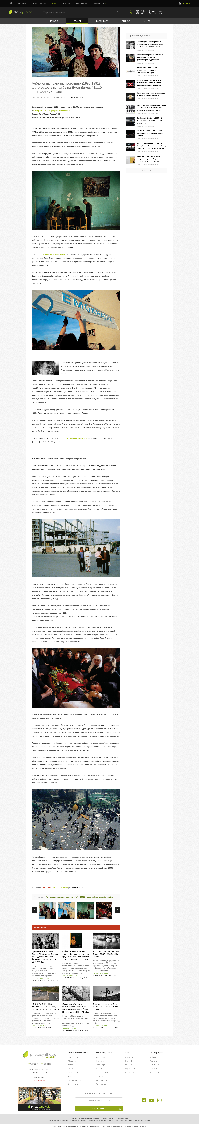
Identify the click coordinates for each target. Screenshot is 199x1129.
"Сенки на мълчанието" (54, 254)
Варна (46, 1063)
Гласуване (154, 1068)
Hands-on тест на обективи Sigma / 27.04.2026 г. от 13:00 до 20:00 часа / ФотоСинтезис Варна (151, 107)
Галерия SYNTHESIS (70, 976)
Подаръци (100, 1076)
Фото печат (101, 1057)
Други (147, 21)
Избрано (154, 1057)
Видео (70, 1064)
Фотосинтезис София (40, 978)
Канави (99, 1068)
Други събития (131, 1068)
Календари (100, 1064)
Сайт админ (57, 1126)
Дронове (71, 1076)
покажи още (146, 170)
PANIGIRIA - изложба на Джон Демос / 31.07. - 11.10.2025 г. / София (106, 954)
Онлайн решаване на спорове (111, 1126)
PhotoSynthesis (60, 888)
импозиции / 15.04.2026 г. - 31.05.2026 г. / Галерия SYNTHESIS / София (148, 70)
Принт (39, 3)
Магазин (22, 3)
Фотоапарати (73, 1057)
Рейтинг (153, 1061)
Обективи (72, 1061)
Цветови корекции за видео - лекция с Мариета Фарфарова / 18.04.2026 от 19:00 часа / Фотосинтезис (150, 159)
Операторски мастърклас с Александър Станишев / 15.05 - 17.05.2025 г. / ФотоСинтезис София (150, 44)
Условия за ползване (70, 1126)
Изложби (77, 21)
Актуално (53, 21)
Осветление (73, 1072)
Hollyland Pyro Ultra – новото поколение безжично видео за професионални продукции (150, 82)
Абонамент (106, 1108)
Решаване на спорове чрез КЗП (135, 1126)
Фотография (82, 3)
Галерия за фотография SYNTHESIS (51, 110)
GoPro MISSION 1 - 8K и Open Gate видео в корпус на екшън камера (150, 133)
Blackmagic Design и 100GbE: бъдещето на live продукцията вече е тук (150, 120)
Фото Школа (102, 21)
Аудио (70, 1068)
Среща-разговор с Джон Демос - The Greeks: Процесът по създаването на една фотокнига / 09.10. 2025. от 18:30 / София (45, 956)
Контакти (99, 3)
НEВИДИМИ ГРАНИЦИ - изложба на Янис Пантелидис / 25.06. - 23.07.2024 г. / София (45, 1006)
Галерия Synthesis (40, 97)
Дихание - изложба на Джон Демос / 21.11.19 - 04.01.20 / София (105, 1006)
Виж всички (73, 1084)
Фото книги (101, 1061)
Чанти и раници (74, 1080)
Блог (54, 3)
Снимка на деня (156, 1064)
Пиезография (102, 1072)
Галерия (66, 3)
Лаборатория (102, 1080)
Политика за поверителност (89, 1126)
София (33, 1063)
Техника (126, 21)
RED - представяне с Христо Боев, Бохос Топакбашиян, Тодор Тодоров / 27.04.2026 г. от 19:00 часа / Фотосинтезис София (151, 146)
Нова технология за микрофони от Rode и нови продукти (151, 94)
